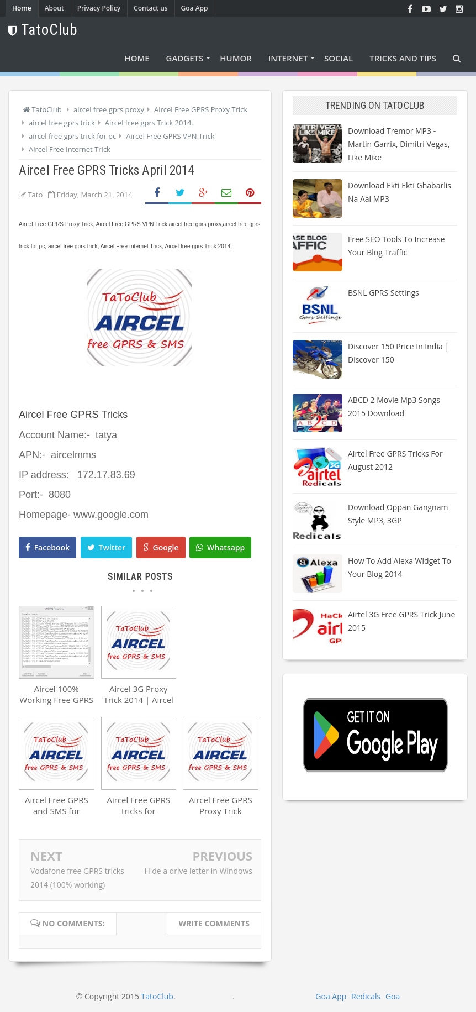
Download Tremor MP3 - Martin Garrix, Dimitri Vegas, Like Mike (398, 143)
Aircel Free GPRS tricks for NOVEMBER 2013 (138, 810)
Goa (392, 996)
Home (21, 8)
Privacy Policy (99, 8)
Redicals (365, 996)
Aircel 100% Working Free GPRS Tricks (56, 699)
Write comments (214, 923)
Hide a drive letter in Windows (198, 871)
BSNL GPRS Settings (383, 292)
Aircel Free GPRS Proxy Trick (220, 805)
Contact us (151, 8)
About (54, 8)
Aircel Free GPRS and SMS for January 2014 (56, 810)
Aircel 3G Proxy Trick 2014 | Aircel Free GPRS (138, 699)
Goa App (194, 8)
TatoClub (157, 996)
